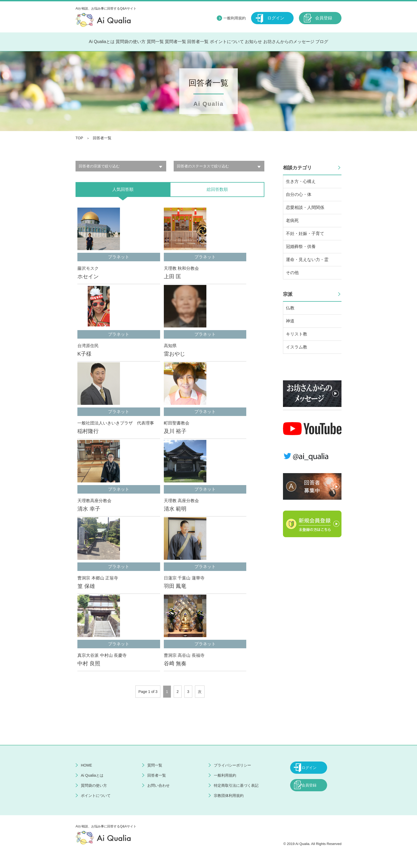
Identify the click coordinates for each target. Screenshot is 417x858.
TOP (79, 138)
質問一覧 (155, 41)
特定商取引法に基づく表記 (236, 785)
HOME (86, 765)
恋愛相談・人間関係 (305, 207)
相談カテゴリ (297, 167)
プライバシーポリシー (232, 765)
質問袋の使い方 (130, 41)
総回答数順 (217, 189)
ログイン (275, 18)
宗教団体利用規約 (229, 795)
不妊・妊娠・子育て (305, 233)
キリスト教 (296, 334)
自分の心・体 (298, 194)
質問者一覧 (175, 41)
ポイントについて (227, 41)
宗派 (288, 294)
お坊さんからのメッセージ (288, 41)
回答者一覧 (197, 41)
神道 (290, 321)
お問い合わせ (158, 785)
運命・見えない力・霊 (307, 259)
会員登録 (323, 18)
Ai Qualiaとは (102, 41)
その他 (292, 272)
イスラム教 (296, 347)
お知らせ (253, 41)
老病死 (292, 220)
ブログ (321, 41)
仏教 (290, 308)
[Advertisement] (312, 628)
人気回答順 (123, 189)
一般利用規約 (234, 18)
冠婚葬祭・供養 (301, 246)
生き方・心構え (301, 181)
